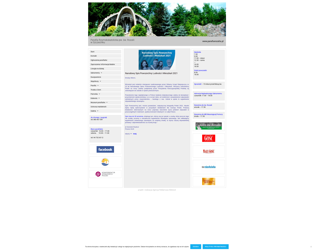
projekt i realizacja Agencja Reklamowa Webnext (157, 190)
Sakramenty (96, 73)
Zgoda (196, 246)
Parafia (95, 85)
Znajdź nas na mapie (216, 35)
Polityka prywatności (215, 246)
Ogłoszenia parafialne (99, 60)
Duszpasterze (96, 77)
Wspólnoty (96, 81)
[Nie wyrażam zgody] (311, 246)
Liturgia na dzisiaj (97, 69)
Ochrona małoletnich (98, 107)
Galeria (94, 111)
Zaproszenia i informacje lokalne (103, 64)
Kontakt (94, 56)
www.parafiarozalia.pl (213, 41)
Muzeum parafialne (99, 102)
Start (92, 52)
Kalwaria (95, 98)
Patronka (95, 94)
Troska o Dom (96, 90)
